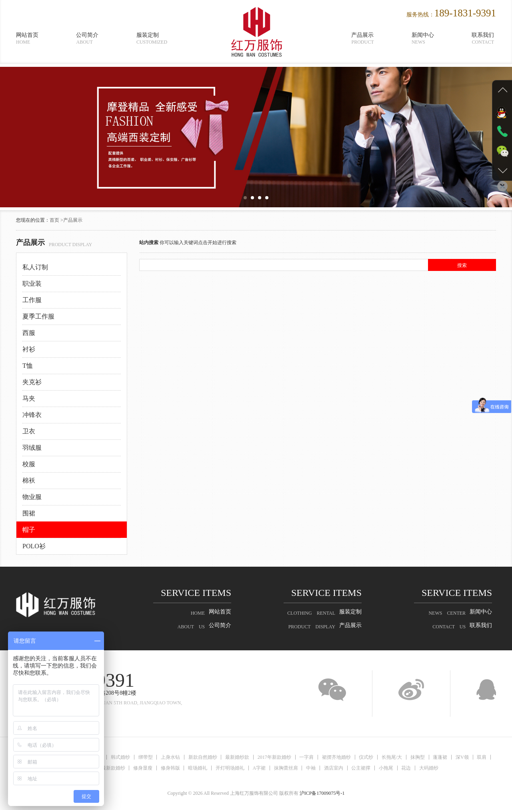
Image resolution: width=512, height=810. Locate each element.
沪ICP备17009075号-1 (322, 793)
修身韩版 (169, 768)
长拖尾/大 (392, 757)
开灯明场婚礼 (229, 768)
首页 (54, 220)
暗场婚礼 (197, 768)
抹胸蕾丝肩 (286, 768)
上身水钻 (170, 757)
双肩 (483, 757)
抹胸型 (418, 757)
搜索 (462, 265)
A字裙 (259, 768)
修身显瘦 (142, 768)
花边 (407, 768)
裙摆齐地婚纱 (336, 757)
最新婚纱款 (237, 757)
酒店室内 (334, 768)
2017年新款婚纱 (274, 757)
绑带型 (145, 757)
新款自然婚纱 (202, 757)
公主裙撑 (361, 768)
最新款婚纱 (112, 768)
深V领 (463, 757)
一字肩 (307, 757)
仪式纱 (367, 757)
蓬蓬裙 (441, 757)
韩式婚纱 (119, 757)
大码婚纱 (430, 768)
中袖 (311, 768)
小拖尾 (387, 768)
